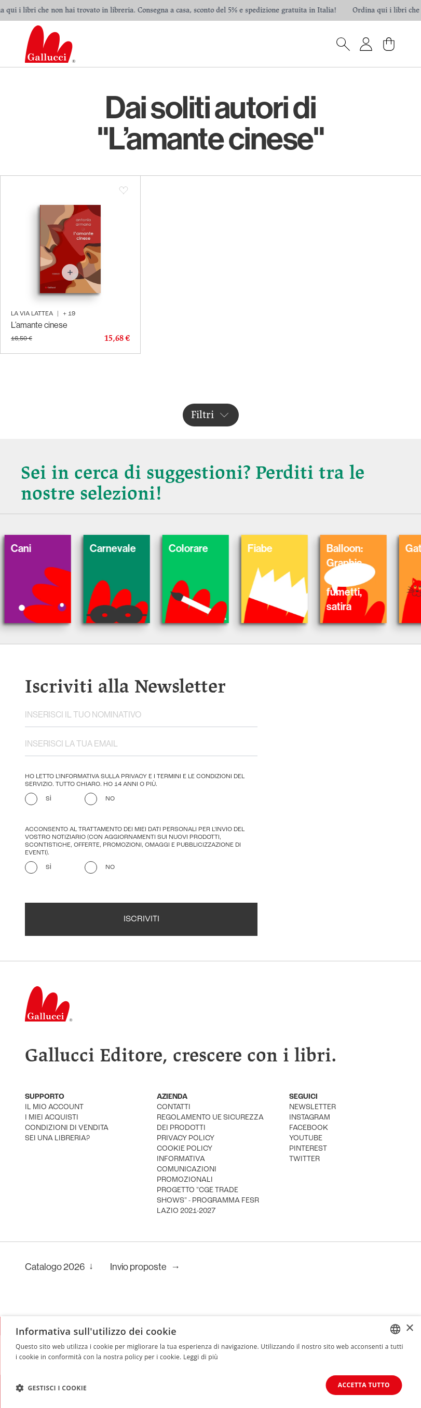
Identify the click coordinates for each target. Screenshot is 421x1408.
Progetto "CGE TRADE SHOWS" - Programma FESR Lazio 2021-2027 (208, 1200)
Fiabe (280, 548)
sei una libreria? (57, 1138)
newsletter (312, 1107)
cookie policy (184, 1149)
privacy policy (185, 1138)
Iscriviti (141, 919)
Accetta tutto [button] (364, 1385)
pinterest (308, 1149)
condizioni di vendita (66, 1128)
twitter (304, 1159)
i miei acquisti (51, 1118)
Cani (41, 548)
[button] (51, 1388)
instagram (309, 1118)
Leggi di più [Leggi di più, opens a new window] (200, 1356)
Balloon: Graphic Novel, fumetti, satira (365, 577)
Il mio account (54, 1107)
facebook (308, 1128)
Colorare (208, 548)
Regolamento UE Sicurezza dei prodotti (210, 1123)
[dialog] (210, 1362)
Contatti (174, 1107)
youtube (305, 1138)
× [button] (409, 1328)
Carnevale (133, 548)
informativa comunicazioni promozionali (186, 1169)
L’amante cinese (39, 325)
